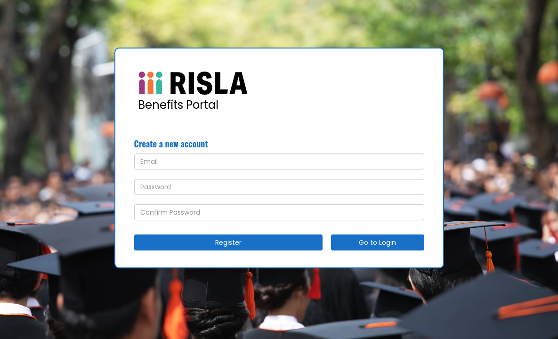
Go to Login (377, 242)
